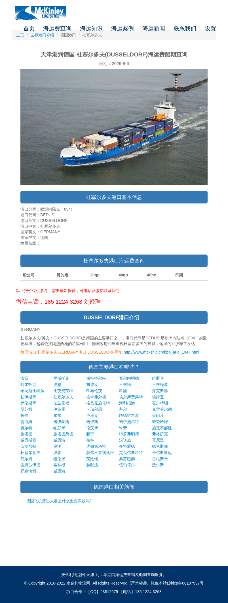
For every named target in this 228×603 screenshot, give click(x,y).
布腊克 (92, 384)
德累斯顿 (160, 446)
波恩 (57, 384)
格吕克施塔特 (98, 403)
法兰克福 (61, 403)
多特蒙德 (127, 446)
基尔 (123, 409)
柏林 (90, 440)
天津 (90, 574)
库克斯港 (160, 390)
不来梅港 (160, 384)
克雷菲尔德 (162, 409)
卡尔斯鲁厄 (162, 452)
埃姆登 (158, 397)
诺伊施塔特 (129, 421)
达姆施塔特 (96, 446)
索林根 (59, 465)
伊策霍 (59, 409)
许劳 (123, 428)
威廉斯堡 (28, 440)
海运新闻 (153, 28)
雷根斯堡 (160, 459)
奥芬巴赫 (127, 459)
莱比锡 (92, 459)
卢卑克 (92, 415)
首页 (29, 28)
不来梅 (125, 384)
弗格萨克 (160, 434)
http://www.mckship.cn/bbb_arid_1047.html (161, 352)
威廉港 (59, 440)
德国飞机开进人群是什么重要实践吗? (58, 501)
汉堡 (24, 378)
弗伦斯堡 (28, 403)
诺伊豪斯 (61, 421)
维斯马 (158, 378)
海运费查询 (57, 28)
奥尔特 (26, 428)
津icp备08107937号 (186, 583)
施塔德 (26, 434)
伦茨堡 (92, 428)
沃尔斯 (158, 465)
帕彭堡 (59, 428)
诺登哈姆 (160, 421)
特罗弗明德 (129, 434)
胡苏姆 (26, 409)
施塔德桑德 (63, 434)
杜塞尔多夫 (63, 397)
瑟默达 (92, 465)
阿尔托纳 (28, 384)
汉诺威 (125, 440)
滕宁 (90, 434)
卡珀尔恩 (94, 409)
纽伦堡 (59, 459)
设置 (210, 28)
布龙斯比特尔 (32, 390)
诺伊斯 (92, 421)
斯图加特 (28, 446)
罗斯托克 (61, 378)
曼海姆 (26, 421)
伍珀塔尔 (127, 465)
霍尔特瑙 (160, 403)
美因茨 (158, 415)
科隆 (123, 390)
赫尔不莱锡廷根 (100, 452)
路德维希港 (129, 415)
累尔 (57, 415)
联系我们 (185, 28)
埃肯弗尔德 (96, 397)
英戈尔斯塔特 (131, 452)
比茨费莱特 (63, 390)
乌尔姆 (26, 459)
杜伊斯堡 (28, 397)
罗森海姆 (28, 471)
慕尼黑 (158, 440)
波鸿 (57, 446)
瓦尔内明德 (129, 378)
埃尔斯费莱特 (131, 397)
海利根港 (127, 403)
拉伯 (24, 415)
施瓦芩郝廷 (162, 428)
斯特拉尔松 (96, 378)
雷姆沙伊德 (30, 465)
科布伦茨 (94, 390)
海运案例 (122, 28)
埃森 (57, 452)
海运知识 (91, 28)
